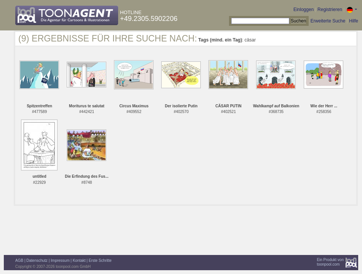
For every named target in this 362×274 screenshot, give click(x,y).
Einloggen (303, 9)
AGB (19, 260)
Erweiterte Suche (328, 21)
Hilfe (353, 21)
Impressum (60, 260)
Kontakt (79, 260)
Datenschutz (37, 260)
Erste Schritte (100, 260)
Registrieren (329, 9)
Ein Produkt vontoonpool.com (330, 262)
